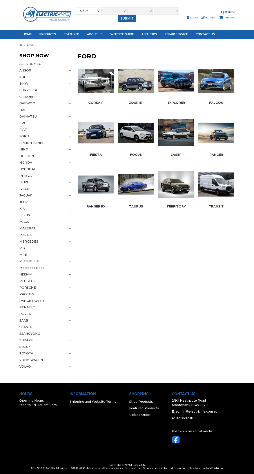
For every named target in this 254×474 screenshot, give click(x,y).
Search (229, 12)
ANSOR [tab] (25, 70)
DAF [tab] (22, 110)
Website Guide (122, 34)
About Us (95, 34)
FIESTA (96, 155)
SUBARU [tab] (26, 340)
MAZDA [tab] (25, 235)
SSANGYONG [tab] (29, 334)
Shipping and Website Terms (93, 402)
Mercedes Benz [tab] (31, 268)
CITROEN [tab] (27, 97)
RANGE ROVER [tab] (31, 301)
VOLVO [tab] (25, 366)
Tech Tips (149, 34)
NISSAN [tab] (25, 274)
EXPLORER (176, 103)
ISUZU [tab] (24, 182)
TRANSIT (216, 206)
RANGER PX (96, 206)
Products (47, 34)
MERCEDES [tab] (28, 241)
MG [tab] (22, 248)
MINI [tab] (23, 255)
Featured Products (144, 408)
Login (194, 17)
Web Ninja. (216, 468)
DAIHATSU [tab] (28, 116)
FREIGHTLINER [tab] (32, 143)
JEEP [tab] (23, 202)
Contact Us (205, 34)
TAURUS (136, 206)
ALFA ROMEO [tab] (30, 64)
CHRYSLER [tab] (28, 90)
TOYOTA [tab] (26, 353)
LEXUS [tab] (24, 215)
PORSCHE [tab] (27, 288)
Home (27, 34)
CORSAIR (95, 103)
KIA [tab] (22, 209)
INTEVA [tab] (25, 176)
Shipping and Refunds (157, 468)
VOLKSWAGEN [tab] (31, 360)
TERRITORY (176, 206)
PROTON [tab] (26, 294)
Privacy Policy (114, 468)
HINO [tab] (23, 149)
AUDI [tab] (23, 77)
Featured (71, 34)
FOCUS (136, 155)
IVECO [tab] (24, 189)
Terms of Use (133, 468)
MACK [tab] (24, 222)
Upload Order (140, 415)
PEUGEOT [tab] (27, 281)
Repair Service (176, 34)
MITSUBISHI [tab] (29, 261)
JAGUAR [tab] (26, 195)
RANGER (216, 155)
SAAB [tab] (23, 320)
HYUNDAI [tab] (27, 169)
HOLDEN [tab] (26, 156)
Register (210, 17)
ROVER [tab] (25, 314)
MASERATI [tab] (28, 228)
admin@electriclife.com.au (196, 411)
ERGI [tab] (23, 123)
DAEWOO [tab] (27, 103)
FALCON (216, 103)
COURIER (136, 103)
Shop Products (141, 402)
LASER (176, 155)
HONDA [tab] (25, 163)
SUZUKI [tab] (25, 347)
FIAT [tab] (23, 130)
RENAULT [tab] (27, 307)
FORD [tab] (24, 136)
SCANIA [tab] (25, 327)
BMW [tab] (23, 84)
